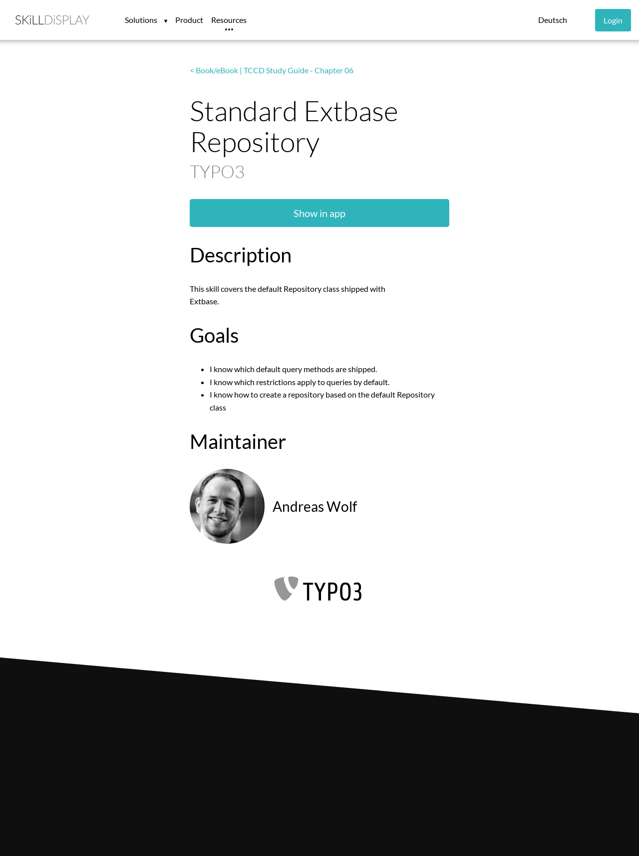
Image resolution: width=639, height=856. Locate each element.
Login (613, 20)
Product (189, 19)
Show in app (319, 213)
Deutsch (552, 19)
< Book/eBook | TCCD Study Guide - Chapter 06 (271, 70)
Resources (229, 19)
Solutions (142, 19)
